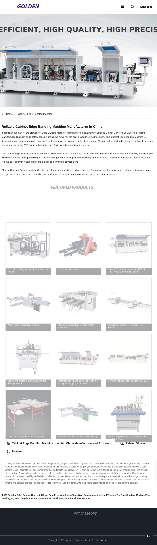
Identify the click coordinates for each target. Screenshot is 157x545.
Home (9, 114)
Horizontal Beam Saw (42, 495)
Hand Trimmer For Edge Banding (118, 495)
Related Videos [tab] (133, 443)
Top (149, 536)
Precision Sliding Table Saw (68, 495)
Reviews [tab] (15, 451)
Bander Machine (92, 495)
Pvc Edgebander (42, 498)
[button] (122, 7)
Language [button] (146, 6)
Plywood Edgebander (22, 498)
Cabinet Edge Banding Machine (35, 114)
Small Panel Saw (60, 498)
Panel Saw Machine (80, 498)
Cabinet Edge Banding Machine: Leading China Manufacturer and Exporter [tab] (58, 443)
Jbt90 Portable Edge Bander (16, 495)
